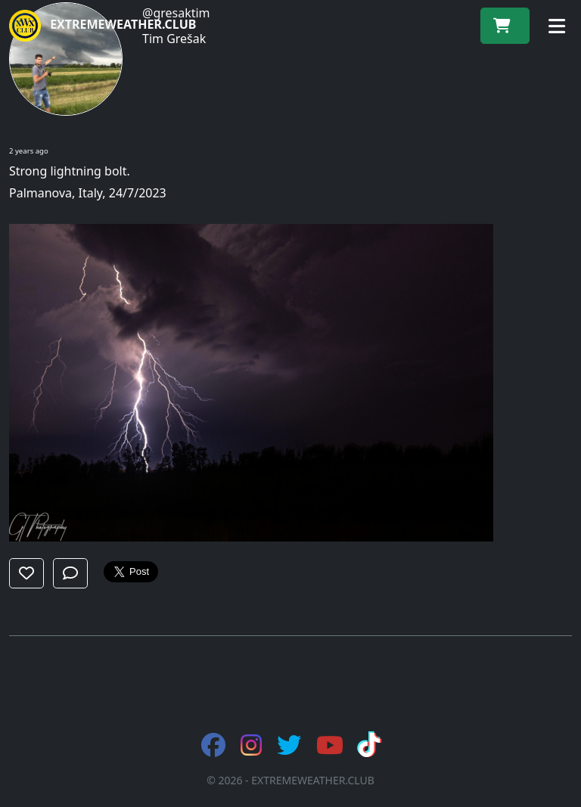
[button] (26, 573)
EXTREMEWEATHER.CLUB (102, 26)
